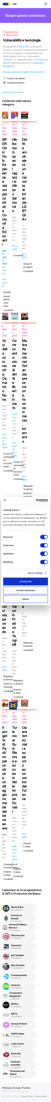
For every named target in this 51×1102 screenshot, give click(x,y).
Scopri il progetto (16, 78)
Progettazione (10, 32)
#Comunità (4, 282)
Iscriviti (7, 292)
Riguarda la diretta (28, 487)
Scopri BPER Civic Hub (7, 301)
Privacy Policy (41, 1096)
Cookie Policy (27, 1096)
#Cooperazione (11, 72)
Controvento (14, 417)
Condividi (8, 310)
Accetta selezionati (25, 590)
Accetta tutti (25, 581)
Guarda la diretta (15, 82)
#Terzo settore (37, 72)
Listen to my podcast (13, 92)
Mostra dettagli (35, 573)
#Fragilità (24, 72)
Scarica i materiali (27, 495)
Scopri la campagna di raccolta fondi (9, 460)
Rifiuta (25, 599)
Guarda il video (7, 873)
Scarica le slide (17, 691)
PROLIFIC (24, 46)
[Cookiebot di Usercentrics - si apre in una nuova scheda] (36, 500)
